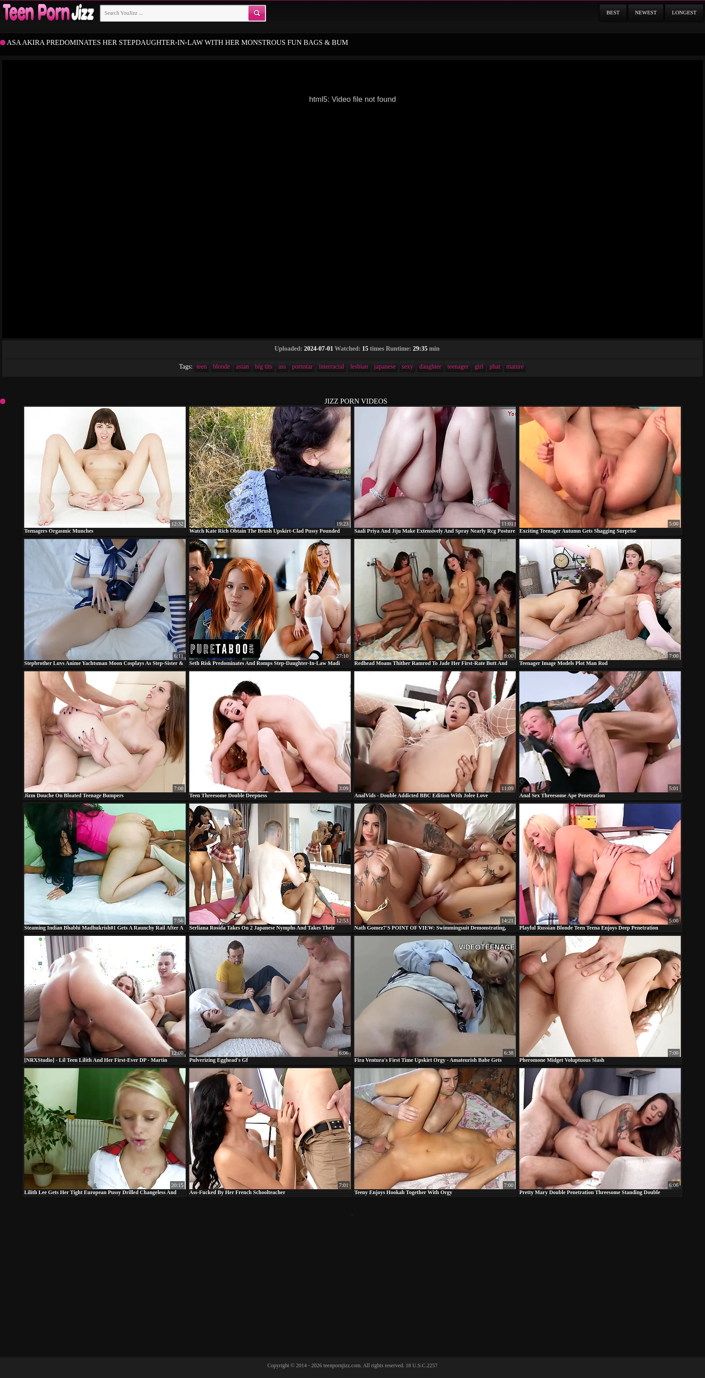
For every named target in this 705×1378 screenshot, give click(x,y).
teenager (457, 366)
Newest (646, 12)
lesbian (359, 366)
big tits (264, 366)
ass (282, 366)
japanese (385, 366)
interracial (331, 366)
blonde (221, 366)
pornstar (302, 366)
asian (242, 366)
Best (612, 12)
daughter (430, 366)
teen (201, 366)
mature (515, 366)
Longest (684, 12)
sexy (407, 366)
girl (478, 366)
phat (494, 366)
